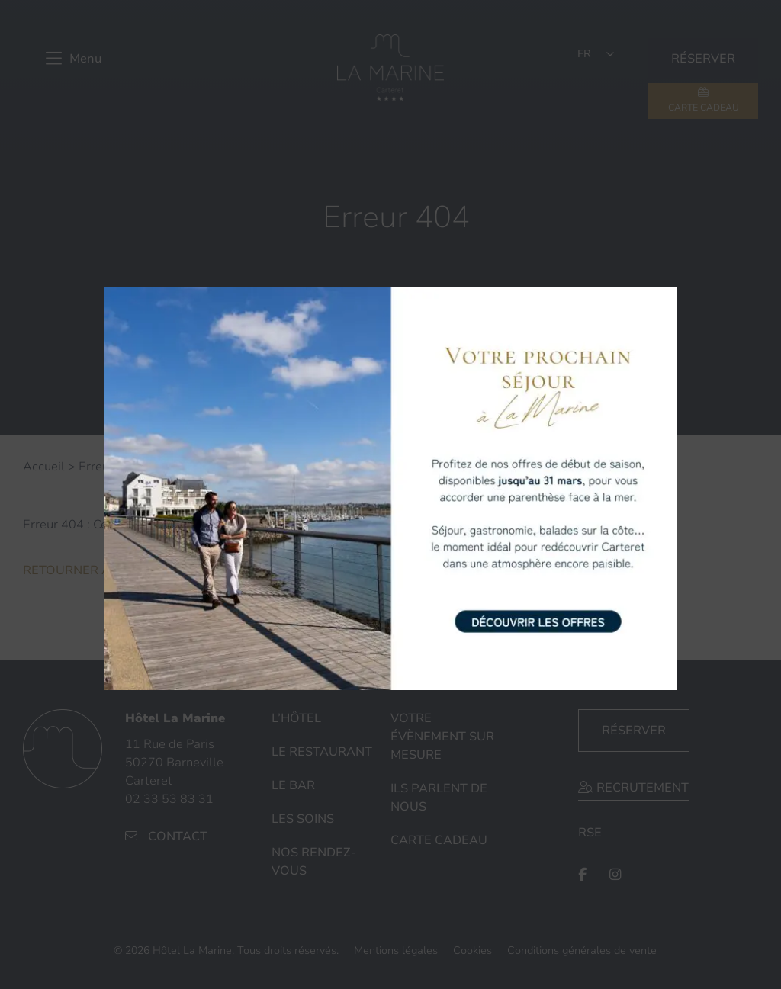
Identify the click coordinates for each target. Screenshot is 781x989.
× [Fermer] (664, 296)
